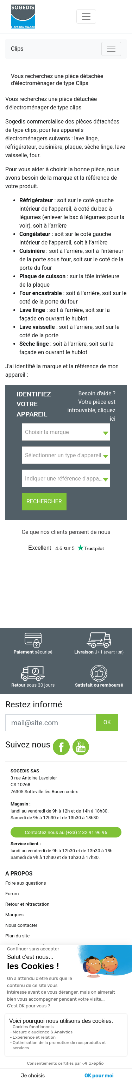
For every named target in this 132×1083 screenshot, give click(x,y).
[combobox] (66, 432)
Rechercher (44, 501)
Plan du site (17, 935)
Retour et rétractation (27, 904)
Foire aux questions (25, 883)
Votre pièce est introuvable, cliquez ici (91, 410)
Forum (12, 893)
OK (107, 722)
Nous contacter (21, 925)
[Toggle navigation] (86, 16)
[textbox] (66, 432)
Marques (14, 914)
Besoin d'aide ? (96, 393)
